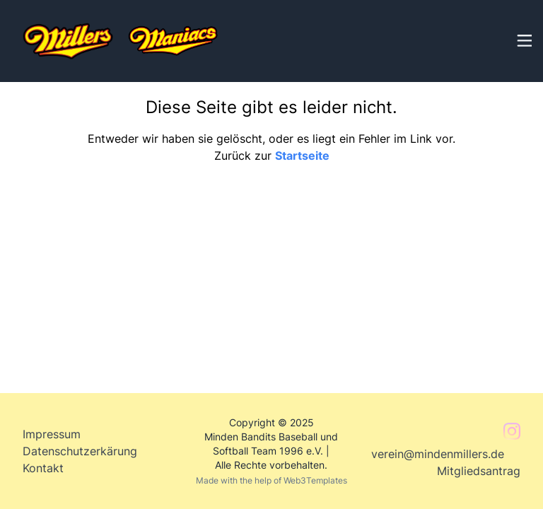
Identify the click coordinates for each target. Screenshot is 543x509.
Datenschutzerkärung (80, 451)
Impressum (52, 434)
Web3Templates (315, 480)
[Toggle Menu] (523, 38)
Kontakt (43, 468)
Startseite (302, 155)
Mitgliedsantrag (478, 471)
